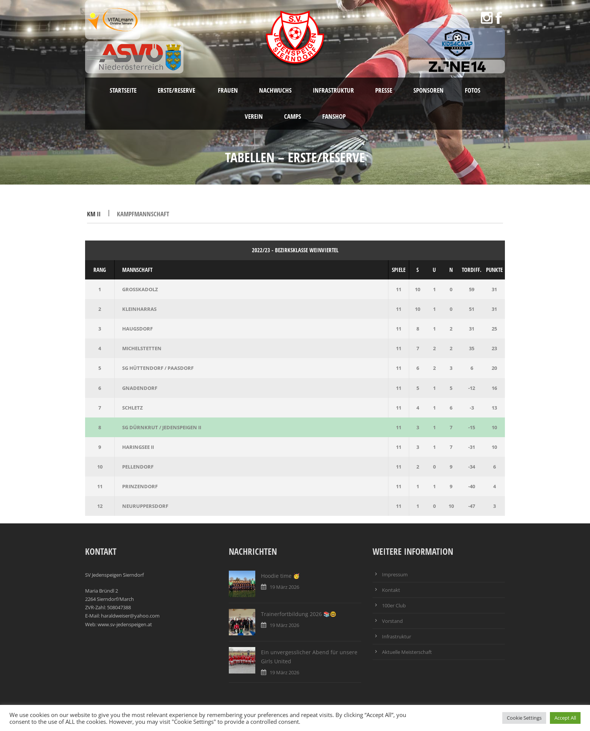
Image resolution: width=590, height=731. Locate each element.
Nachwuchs (275, 90)
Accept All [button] (565, 717)
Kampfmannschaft (143, 214)
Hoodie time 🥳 (280, 575)
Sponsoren (428, 90)
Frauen (228, 90)
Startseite (123, 90)
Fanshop (334, 116)
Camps (292, 116)
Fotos (472, 90)
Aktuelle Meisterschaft (407, 652)
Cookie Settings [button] (524, 717)
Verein (254, 116)
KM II (94, 214)
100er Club (394, 605)
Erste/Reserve (177, 90)
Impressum (395, 574)
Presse (383, 90)
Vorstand (392, 621)
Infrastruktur (333, 90)
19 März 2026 (284, 587)
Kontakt (391, 590)
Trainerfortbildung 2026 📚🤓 (298, 614)
